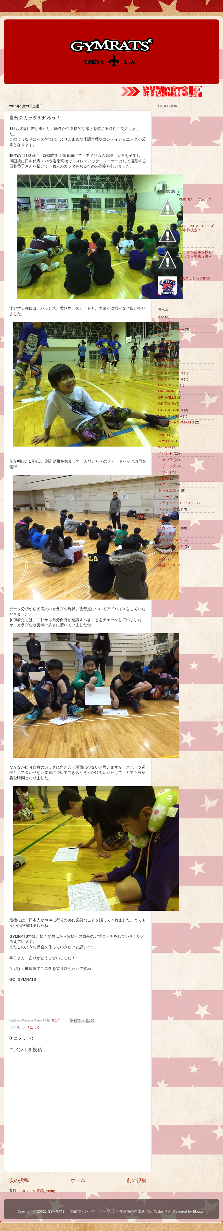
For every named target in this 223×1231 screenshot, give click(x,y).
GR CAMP (166, 348)
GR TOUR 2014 (170, 373)
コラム (163, 472)
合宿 (161, 515)
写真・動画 (167, 534)
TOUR (163, 435)
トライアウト (169, 490)
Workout (164, 447)
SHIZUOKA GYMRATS (176, 422)
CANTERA (166, 342)
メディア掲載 (169, 509)
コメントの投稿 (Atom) (36, 1191)
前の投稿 (137, 1180)
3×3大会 (164, 323)
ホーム (78, 1180)
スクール (165, 484)
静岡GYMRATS (170, 540)
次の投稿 (19, 1180)
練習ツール (167, 565)
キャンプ (165, 460)
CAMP (163, 335)
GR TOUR (166, 354)
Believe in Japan (171, 329)
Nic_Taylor (155, 1211)
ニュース (165, 497)
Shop (162, 428)
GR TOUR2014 (170, 416)
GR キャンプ (168, 385)
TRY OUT (165, 441)
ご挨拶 (163, 478)
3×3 (161, 317)
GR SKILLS (167, 397)
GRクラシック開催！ (196, 278)
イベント (165, 453)
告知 (161, 522)
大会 (161, 559)
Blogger (199, 1211)
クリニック (31, 1028)
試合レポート (169, 528)
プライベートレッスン (176, 503)
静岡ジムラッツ (171, 546)
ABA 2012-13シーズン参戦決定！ (196, 228)
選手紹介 (165, 553)
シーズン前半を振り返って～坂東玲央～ (195, 254)
